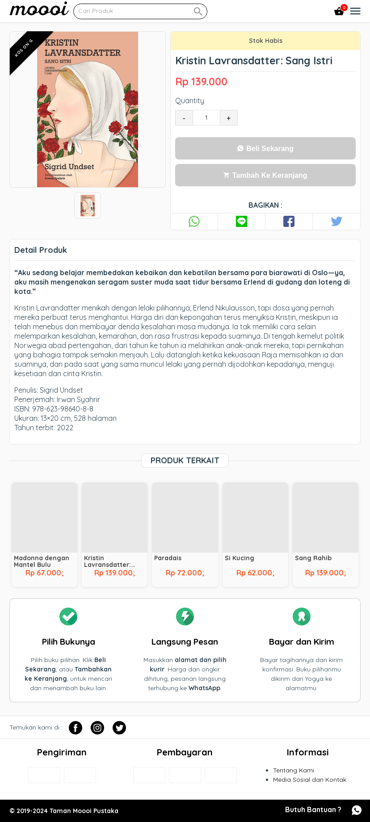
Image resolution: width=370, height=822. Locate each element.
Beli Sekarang (265, 148)
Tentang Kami (293, 770)
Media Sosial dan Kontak (309, 780)
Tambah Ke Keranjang (265, 175)
